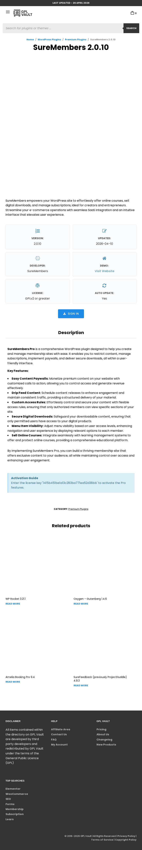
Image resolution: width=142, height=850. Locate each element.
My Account (59, 744)
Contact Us (59, 734)
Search (131, 28)
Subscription (15, 814)
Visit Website (104, 271)
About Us (103, 734)
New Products (106, 744)
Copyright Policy (125, 839)
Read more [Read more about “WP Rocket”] (13, 603)
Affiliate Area (60, 729)
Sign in (71, 314)
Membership (14, 809)
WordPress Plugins (49, 39)
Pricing (101, 729)
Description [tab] (71, 333)
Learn (10, 819)
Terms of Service (101, 839)
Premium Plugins (75, 39)
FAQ (54, 739)
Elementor (13, 789)
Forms (10, 804)
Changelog (104, 739)
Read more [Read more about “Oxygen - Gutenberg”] (81, 603)
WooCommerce (17, 794)
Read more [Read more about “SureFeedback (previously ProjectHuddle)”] (81, 685)
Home (30, 39)
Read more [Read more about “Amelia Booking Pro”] (13, 682)
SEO (8, 799)
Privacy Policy (126, 836)
